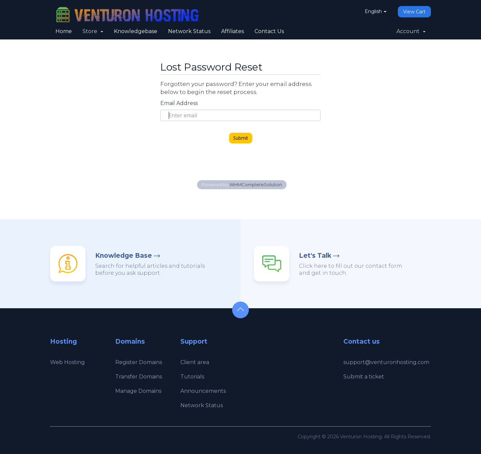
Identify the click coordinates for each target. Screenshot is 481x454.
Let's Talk (315, 255)
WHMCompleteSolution (255, 184)
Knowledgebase (135, 31)
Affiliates (232, 31)
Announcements (203, 391)
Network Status (189, 31)
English (375, 11)
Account (411, 31)
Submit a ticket (363, 376)
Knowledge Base (123, 255)
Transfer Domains (138, 376)
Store (93, 31)
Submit (240, 138)
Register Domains (138, 362)
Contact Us (269, 31)
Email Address (179, 103)
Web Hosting (67, 362)
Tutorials (192, 376)
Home (63, 31)
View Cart (414, 12)
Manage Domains (138, 391)
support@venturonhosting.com (386, 362)
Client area (194, 362)
